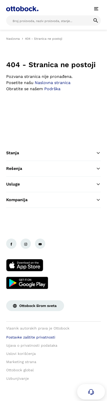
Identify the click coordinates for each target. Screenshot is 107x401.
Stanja (53, 153)
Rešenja (53, 168)
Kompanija (53, 199)
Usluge (53, 184)
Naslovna (13, 38)
